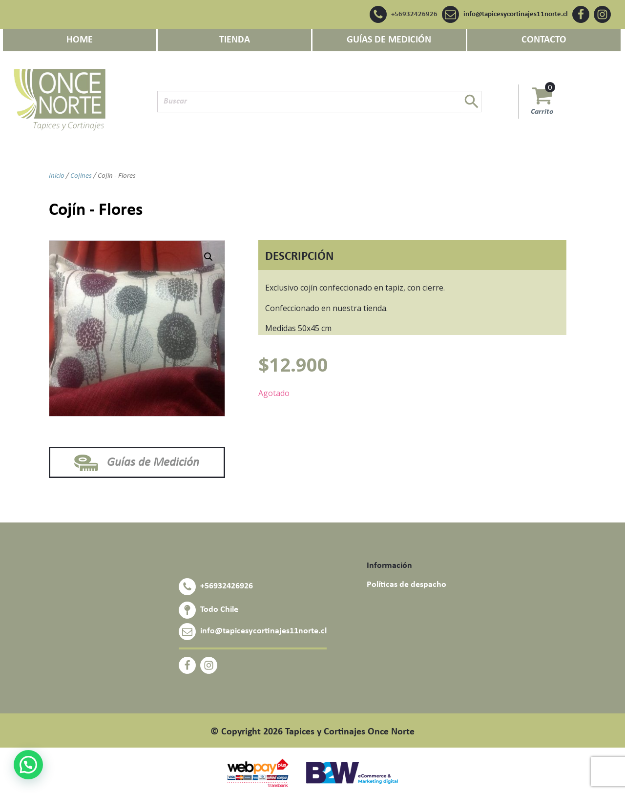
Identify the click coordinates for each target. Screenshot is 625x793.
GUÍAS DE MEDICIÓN (389, 40)
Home (79, 40)
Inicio (56, 176)
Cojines (81, 176)
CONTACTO (543, 40)
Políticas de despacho (406, 584)
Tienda (234, 40)
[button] (208, 257)
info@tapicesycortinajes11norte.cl (515, 14)
